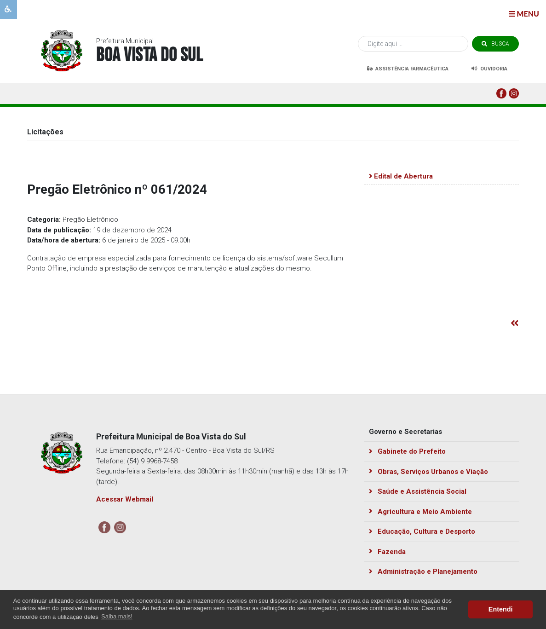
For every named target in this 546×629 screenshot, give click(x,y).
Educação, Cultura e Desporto (422, 531)
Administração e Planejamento (423, 571)
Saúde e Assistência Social (418, 491)
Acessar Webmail (124, 499)
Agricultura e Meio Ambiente (420, 512)
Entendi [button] (501, 609)
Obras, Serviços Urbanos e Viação (429, 471)
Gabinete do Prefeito (407, 451)
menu (524, 13)
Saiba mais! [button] (116, 616)
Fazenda (387, 552)
